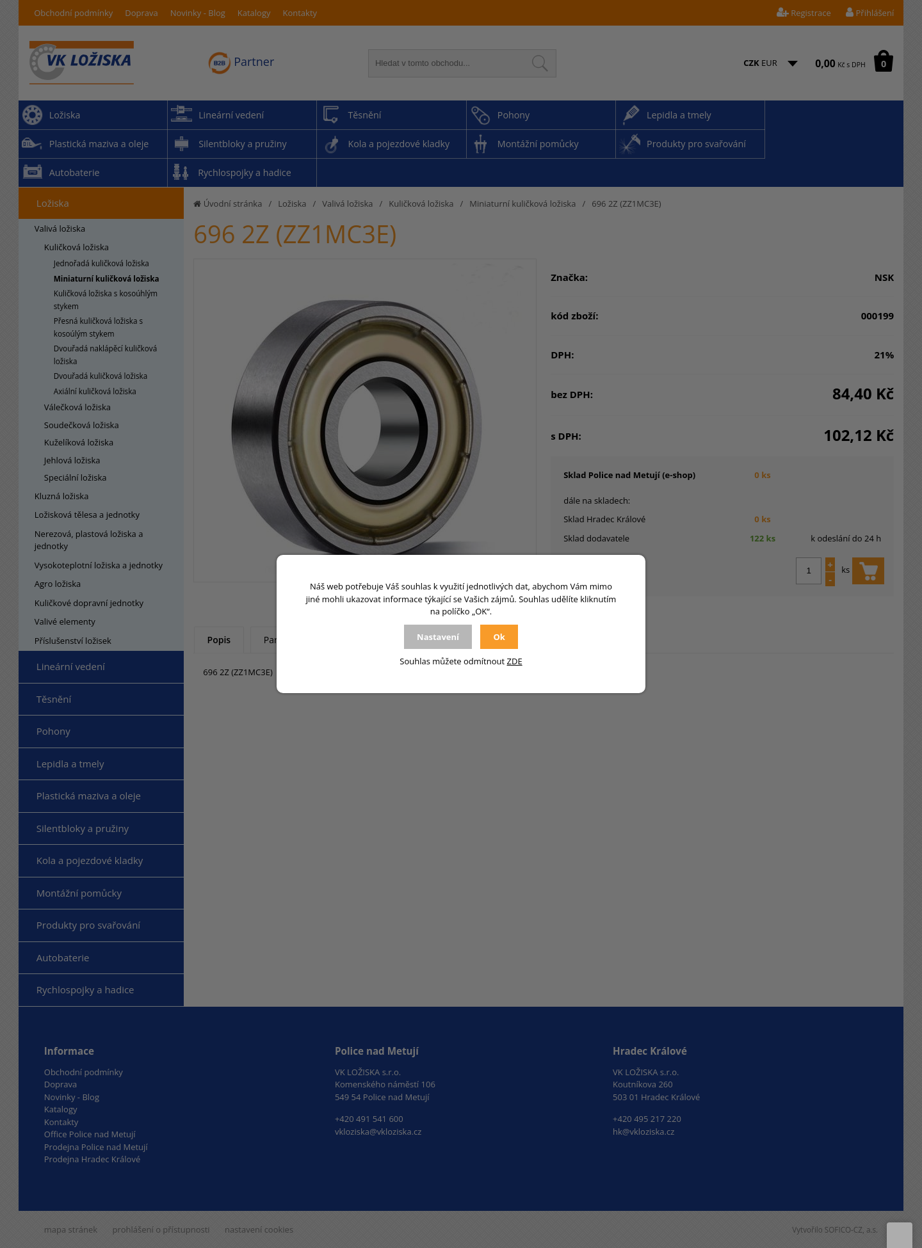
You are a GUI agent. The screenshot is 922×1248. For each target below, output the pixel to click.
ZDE (514, 661)
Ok (499, 637)
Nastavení (438, 637)
